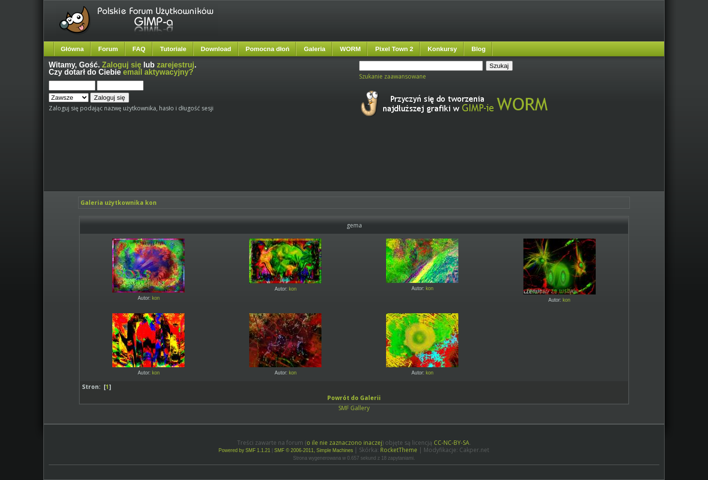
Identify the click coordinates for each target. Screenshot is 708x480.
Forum (108, 49)
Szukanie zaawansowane (392, 76)
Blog (478, 49)
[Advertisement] (229, 163)
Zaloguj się (121, 65)
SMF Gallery (354, 408)
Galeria (314, 49)
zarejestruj (175, 65)
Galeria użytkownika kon (118, 203)
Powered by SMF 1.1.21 (244, 450)
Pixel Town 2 (394, 49)
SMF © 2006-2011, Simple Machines (313, 450)
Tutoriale (173, 49)
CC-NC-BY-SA (451, 443)
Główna (72, 49)
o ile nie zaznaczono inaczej (344, 443)
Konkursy (442, 49)
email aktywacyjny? (158, 72)
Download (216, 49)
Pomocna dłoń (268, 49)
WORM (350, 49)
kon (156, 298)
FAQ (139, 49)
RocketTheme (398, 450)
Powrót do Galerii (354, 398)
